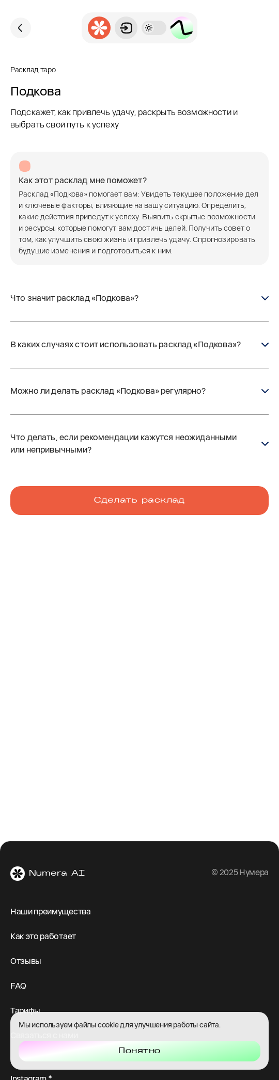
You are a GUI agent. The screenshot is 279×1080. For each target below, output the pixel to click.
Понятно (139, 1051)
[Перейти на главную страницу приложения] (99, 28)
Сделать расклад (139, 500)
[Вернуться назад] (20, 28)
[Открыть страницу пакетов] (182, 28)
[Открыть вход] (126, 28)
